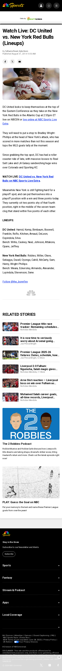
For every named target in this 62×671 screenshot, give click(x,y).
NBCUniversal (20, 647)
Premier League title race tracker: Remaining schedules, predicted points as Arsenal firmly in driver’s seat (39, 325)
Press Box (24, 638)
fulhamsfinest (11, 51)
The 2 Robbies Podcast (16, 443)
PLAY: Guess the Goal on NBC (20, 502)
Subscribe (9, 554)
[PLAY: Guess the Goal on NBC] (30, 482)
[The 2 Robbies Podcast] (30, 424)
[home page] (13, 6)
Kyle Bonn (23, 51)
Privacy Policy (49, 640)
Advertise (19, 635)
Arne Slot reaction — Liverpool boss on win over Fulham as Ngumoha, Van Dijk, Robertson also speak (39, 382)
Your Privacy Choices (28, 642)
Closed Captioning (41, 635)
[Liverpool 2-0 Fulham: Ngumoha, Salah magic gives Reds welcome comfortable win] (10, 368)
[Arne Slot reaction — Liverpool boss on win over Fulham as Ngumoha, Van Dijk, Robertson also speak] (10, 383)
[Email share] (19, 61)
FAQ (52, 635)
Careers (27, 635)
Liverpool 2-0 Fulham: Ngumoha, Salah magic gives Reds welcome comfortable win (39, 367)
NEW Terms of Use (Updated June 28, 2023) (22, 640)
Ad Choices (7, 635)
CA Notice (7, 642)
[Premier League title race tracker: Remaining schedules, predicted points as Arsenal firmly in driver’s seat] (10, 326)
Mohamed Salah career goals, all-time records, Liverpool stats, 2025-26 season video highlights (38, 396)
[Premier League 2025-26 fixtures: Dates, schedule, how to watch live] (10, 355)
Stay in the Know (10, 542)
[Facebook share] (5, 61)
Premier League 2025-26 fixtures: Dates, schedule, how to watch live (38, 354)
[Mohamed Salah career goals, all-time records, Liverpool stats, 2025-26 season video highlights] (10, 397)
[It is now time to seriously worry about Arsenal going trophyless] (10, 340)
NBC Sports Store (10, 638)
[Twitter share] (12, 61)
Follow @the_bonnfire (15, 281)
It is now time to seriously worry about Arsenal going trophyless (36, 339)
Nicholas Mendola (28, 330)
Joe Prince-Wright (28, 344)
